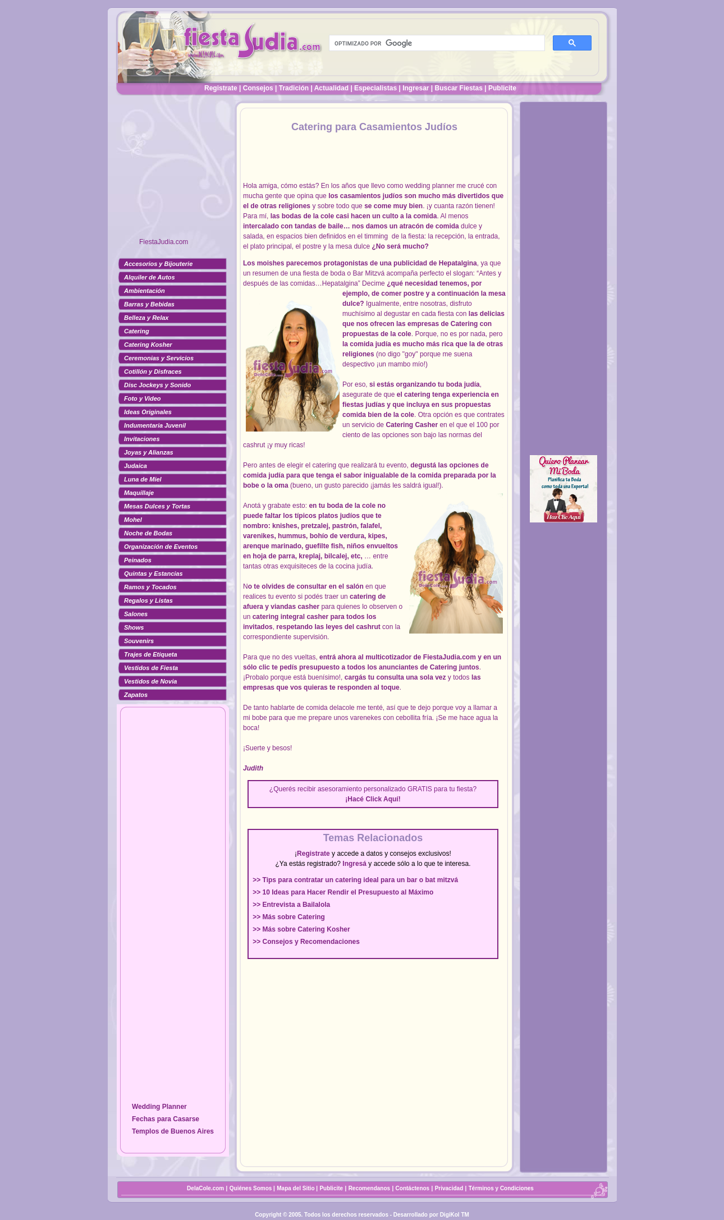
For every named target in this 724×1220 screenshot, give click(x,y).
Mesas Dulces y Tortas (157, 506)
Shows (134, 627)
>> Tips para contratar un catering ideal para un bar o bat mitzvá (355, 880)
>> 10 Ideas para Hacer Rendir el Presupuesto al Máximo (343, 892)
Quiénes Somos (251, 1188)
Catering (136, 331)
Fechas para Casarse (165, 1119)
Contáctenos (413, 1188)
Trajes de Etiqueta (150, 654)
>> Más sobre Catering (289, 917)
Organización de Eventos (161, 546)
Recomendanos (369, 1188)
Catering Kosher (148, 344)
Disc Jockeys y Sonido (157, 385)
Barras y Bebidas (149, 304)
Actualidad (331, 88)
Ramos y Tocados (150, 587)
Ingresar (415, 88)
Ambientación (144, 290)
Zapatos (136, 694)
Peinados (138, 560)
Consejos (258, 88)
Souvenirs (139, 640)
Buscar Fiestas (459, 88)
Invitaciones (142, 438)
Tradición (294, 88)
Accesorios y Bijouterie (158, 263)
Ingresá (354, 864)
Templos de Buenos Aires (173, 1131)
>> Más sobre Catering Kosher (301, 929)
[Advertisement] (173, 171)
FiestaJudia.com (163, 242)
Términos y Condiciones (501, 1188)
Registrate (220, 88)
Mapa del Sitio (295, 1188)
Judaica (135, 465)
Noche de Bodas (148, 533)
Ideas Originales (148, 412)
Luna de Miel (143, 479)
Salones (136, 614)
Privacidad (449, 1188)
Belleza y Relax (146, 317)
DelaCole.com (205, 1188)
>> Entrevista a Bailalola (291, 905)
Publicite (502, 88)
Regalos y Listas (148, 600)
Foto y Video (142, 398)
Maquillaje (139, 492)
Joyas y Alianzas (148, 452)
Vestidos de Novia (150, 681)
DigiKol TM (454, 1215)
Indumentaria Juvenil (155, 425)
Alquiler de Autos (149, 277)
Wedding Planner (159, 1107)
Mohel (133, 519)
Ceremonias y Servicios (159, 358)
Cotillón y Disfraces (153, 371)
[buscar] (435, 43)
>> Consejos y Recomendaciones (306, 942)
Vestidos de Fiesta (151, 667)
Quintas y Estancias (153, 573)
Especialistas (375, 88)
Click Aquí (381, 799)
